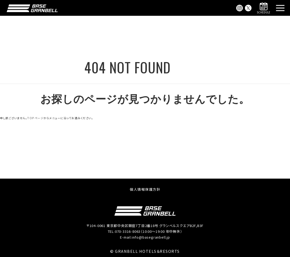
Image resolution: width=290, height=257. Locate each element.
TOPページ (35, 118)
